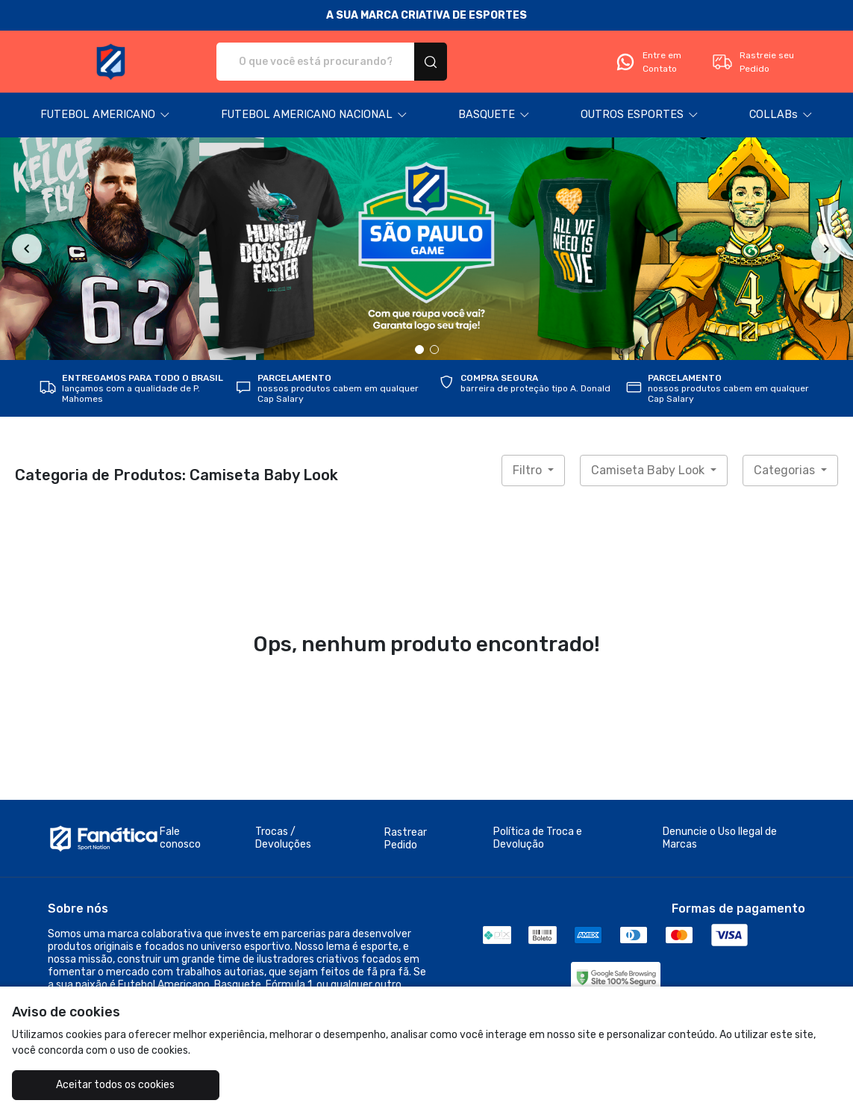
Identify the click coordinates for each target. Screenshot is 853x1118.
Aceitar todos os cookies (115, 1084)
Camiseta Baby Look (649, 470)
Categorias (786, 470)
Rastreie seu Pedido (752, 62)
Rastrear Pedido (405, 838)
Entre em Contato (647, 62)
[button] (105, 115)
